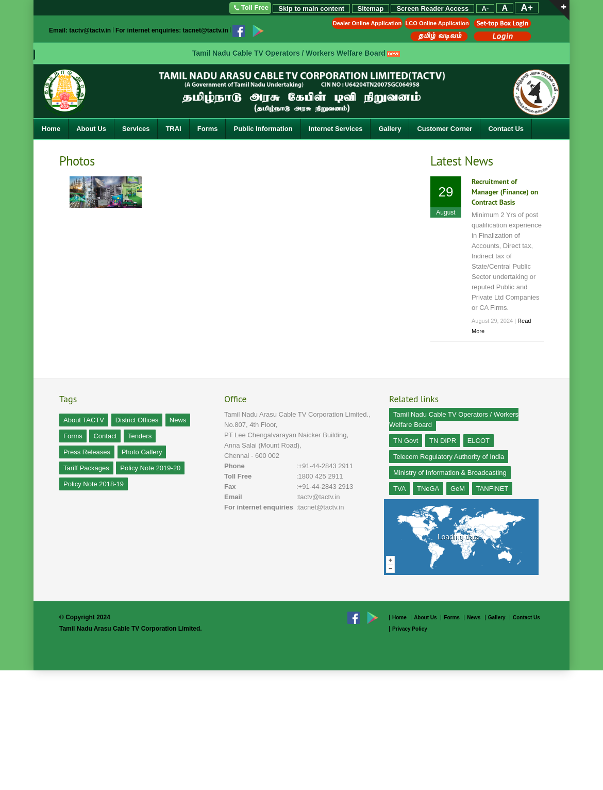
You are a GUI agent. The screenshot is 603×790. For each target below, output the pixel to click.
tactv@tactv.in (90, 30)
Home (51, 129)
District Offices (137, 420)
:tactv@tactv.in (318, 497)
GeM (457, 488)
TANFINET (492, 488)
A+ (527, 8)
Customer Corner (444, 129)
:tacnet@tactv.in (320, 507)
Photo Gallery (142, 452)
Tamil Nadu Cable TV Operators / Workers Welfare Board (289, 53)
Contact (104, 436)
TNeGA (428, 488)
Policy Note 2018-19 (93, 484)
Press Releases (86, 452)
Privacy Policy (409, 629)
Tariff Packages (86, 468)
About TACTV (83, 420)
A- (485, 8)
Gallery (389, 129)
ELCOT (478, 441)
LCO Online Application (437, 23)
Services (136, 129)
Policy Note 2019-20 (150, 468)
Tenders (140, 436)
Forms (207, 129)
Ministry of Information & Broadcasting (450, 472)
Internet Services (336, 129)
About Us (91, 129)
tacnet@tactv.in (205, 30)
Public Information (262, 129)
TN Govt (405, 441)
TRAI (173, 129)
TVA (399, 488)
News (178, 420)
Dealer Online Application (367, 23)
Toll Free (250, 8)
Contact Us (506, 129)
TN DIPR (442, 441)
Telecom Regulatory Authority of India (448, 456)
